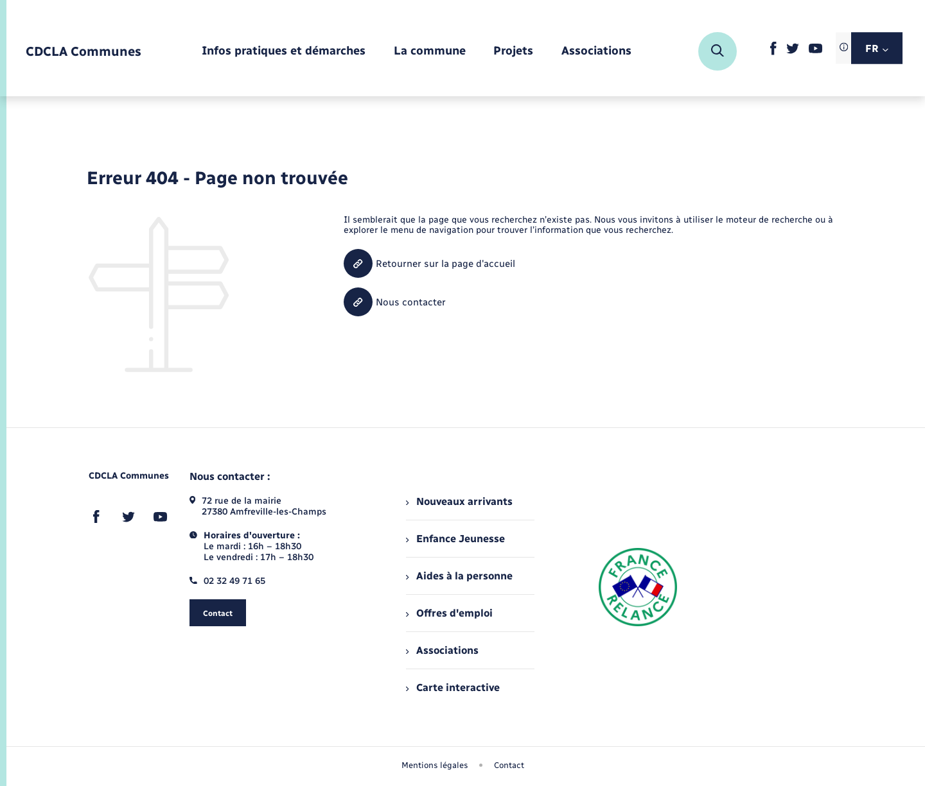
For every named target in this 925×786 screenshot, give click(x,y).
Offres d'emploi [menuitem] (449, 613)
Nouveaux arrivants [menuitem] (459, 501)
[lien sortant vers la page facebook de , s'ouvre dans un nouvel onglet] (773, 52)
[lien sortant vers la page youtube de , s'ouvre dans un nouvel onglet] (815, 50)
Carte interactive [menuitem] (452, 687)
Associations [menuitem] (442, 650)
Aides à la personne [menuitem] (459, 576)
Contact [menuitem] (509, 765)
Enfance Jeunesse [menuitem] (455, 539)
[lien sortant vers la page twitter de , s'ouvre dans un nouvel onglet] (792, 51)
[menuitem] (284, 52)
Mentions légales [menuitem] (434, 765)
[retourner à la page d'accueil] (83, 51)
